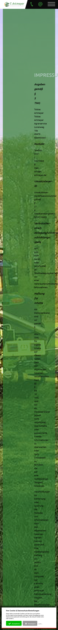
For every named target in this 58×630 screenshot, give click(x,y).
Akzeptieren (14, 624)
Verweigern (30, 624)
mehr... (40, 624)
